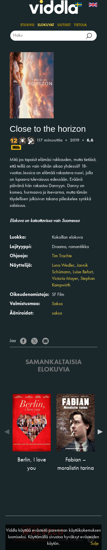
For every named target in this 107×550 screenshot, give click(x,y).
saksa (57, 313)
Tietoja (80, 25)
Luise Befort (83, 272)
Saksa (57, 304)
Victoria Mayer (65, 278)
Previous (8, 431)
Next (98, 431)
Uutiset (64, 25)
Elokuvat (46, 25)
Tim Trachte (62, 256)
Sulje (94, 543)
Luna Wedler (63, 265)
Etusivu (28, 25)
